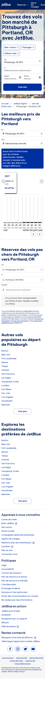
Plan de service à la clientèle (14, 565)
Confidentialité (8, 569)
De (5, 60)
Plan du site (6, 535)
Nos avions (6, 512)
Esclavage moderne (10, 573)
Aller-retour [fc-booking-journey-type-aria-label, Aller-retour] (10, 47)
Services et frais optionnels (14, 577)
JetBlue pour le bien (10, 596)
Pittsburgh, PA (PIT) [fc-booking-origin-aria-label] (13, 62)
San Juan (5, 378)
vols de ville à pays (16, 646)
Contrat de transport (11, 558)
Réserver (23, 4)
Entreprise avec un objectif (14, 604)
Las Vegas (6, 363)
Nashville (5, 390)
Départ (6, 76)
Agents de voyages (10, 524)
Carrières (7, 531)
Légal (3, 550)
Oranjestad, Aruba (10, 366)
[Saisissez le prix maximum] (23, 275)
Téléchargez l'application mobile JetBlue (20, 626)
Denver (4, 347)
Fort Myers (6, 374)
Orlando (5, 355)
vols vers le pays (8, 643)
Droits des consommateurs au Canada (19, 581)
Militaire (5, 607)
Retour (26, 76)
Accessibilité (7, 554)
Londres (5, 370)
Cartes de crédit (9, 504)
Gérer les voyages (35, 5)
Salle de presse (10, 611)
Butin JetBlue (9, 508)
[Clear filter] (41, 255)
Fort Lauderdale (8, 343)
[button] (27, 47)
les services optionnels (20, 306)
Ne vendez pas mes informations (16, 585)
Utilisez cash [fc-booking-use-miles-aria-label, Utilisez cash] (10, 53)
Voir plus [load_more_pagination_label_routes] (22, 396)
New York (5, 339)
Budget (4, 270)
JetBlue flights (20, 103)
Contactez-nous (9, 539)
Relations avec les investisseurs (18, 527)
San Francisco (8, 359)
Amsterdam (7, 386)
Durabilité (5, 600)
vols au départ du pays (22, 649)
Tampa (4, 351)
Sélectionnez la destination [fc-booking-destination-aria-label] (17, 70)
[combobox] (22, 254)
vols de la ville (30, 646)
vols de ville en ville (36, 643)
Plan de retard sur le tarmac (14, 562)
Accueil (5, 103)
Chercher (22, 87)
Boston (4, 336)
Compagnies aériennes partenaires (17, 520)
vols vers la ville (21, 643)
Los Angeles (7, 382)
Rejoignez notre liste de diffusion (18, 622)
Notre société (7, 516)
